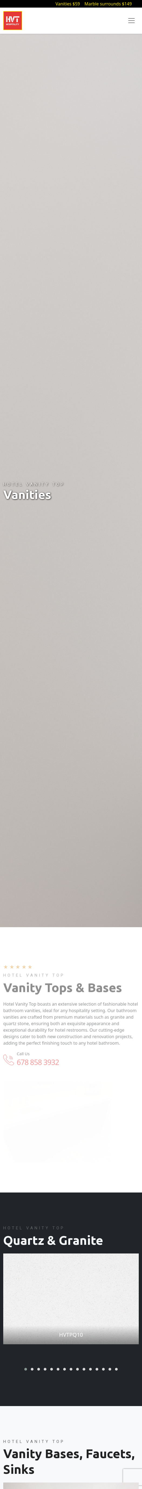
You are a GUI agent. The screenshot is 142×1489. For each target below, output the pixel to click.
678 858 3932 (38, 1067)
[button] (25, 1369)
